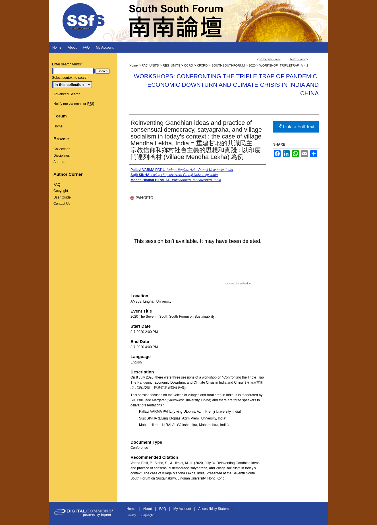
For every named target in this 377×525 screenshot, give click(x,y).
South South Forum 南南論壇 (188, 21)
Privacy (131, 515)
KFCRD (202, 65)
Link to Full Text (295, 126)
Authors (59, 162)
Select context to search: (70, 78)
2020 (252, 65)
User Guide (62, 197)
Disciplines (61, 156)
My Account (182, 509)
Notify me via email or (73, 104)
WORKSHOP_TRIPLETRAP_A (281, 65)
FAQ (56, 185)
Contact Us (61, 204)
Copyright (60, 191)
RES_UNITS (172, 65)
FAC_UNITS (151, 65)
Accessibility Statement (215, 509)
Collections (61, 149)
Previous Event (270, 59)
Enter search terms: (67, 64)
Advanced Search (66, 94)
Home (133, 65)
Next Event (298, 59)
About (147, 509)
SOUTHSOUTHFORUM (229, 65)
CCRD (189, 65)
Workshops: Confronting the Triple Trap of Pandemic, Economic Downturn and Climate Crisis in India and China (226, 84)
